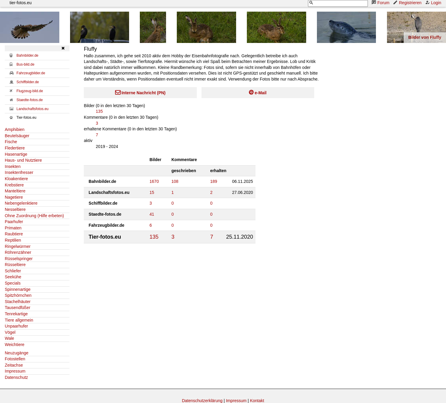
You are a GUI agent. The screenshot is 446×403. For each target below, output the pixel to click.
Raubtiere (14, 233)
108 (174, 181)
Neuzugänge (16, 352)
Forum (381, 2)
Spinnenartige (17, 289)
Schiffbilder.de (27, 82)
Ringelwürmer (17, 246)
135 (99, 111)
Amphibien (14, 129)
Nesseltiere (15, 209)
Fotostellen (15, 358)
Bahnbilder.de (27, 55)
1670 (154, 181)
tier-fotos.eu (21, 2)
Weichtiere (14, 344)
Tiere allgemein (19, 320)
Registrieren (407, 2)
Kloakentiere (16, 178)
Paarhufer (14, 221)
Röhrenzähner (18, 252)
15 (152, 192)
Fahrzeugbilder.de (30, 73)
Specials (13, 283)
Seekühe (13, 276)
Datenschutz (16, 377)
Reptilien (13, 240)
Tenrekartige (16, 313)
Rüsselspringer (18, 258)
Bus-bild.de (25, 64)
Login (433, 2)
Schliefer (13, 270)
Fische (11, 141)
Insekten (13, 166)
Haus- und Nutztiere (23, 160)
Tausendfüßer (17, 307)
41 (152, 214)
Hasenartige (16, 154)
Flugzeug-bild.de (29, 91)
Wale (9, 338)
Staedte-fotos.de (29, 100)
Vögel (10, 332)
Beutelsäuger (17, 135)
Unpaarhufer (16, 326)
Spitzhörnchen (18, 295)
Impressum (15, 371)
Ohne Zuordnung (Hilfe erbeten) (34, 215)
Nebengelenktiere (21, 203)
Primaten (13, 228)
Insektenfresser (19, 172)
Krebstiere (14, 185)
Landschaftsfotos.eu (32, 109)
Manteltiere (15, 191)
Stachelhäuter (17, 301)
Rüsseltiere (15, 264)
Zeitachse (14, 365)
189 (213, 181)
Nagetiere (14, 197)
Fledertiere (15, 148)
